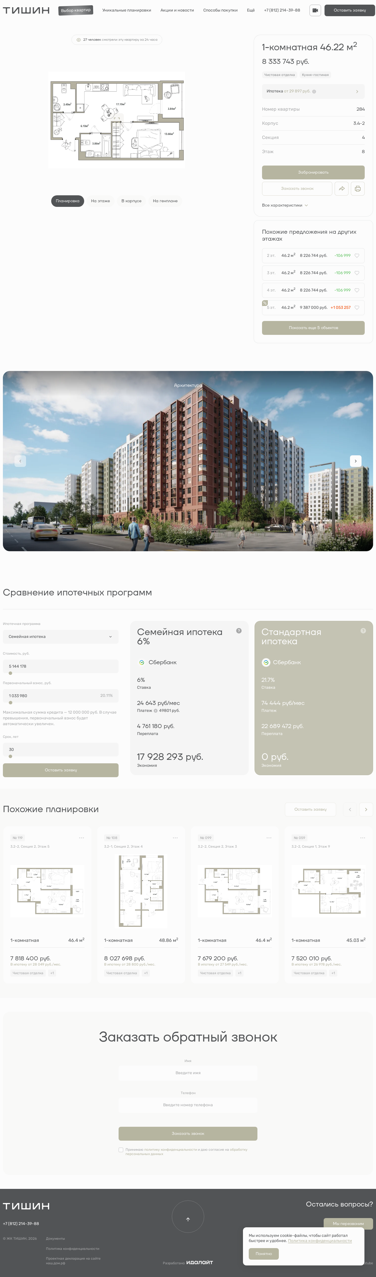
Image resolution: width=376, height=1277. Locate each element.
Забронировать (313, 172)
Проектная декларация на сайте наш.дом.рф (73, 1260)
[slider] (10, 673)
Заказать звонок (297, 188)
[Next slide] (356, 461)
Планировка (68, 201)
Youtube (366, 1263)
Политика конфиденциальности (72, 1249)
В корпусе (131, 201)
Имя (188, 1061)
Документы (55, 1239)
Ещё (251, 10)
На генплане (165, 201)
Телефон (188, 1093)
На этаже (100, 201)
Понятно (264, 1253)
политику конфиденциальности (170, 1150)
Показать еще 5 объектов (313, 328)
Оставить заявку (350, 10)
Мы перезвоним (348, 1223)
